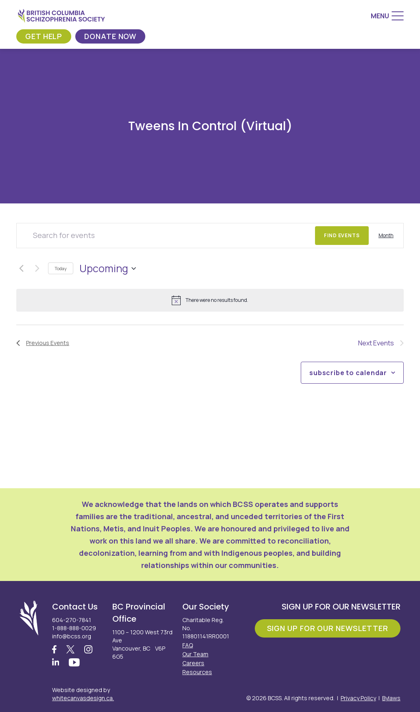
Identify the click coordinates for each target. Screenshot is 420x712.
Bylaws (391, 698)
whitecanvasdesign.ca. (83, 698)
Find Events (342, 235)
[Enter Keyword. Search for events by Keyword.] (166, 235)
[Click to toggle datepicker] (107, 268)
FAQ (187, 645)
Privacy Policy (358, 698)
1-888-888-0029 (74, 628)
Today (61, 268)
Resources (197, 672)
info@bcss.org (71, 636)
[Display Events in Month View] (386, 235)
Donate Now (110, 36)
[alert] (210, 300)
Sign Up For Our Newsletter (327, 628)
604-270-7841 (71, 620)
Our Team (195, 654)
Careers (193, 663)
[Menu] (387, 16)
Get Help (43, 36)
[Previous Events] (21, 268)
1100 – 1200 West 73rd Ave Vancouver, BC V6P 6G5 (142, 644)
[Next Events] (37, 268)
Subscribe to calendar (348, 372)
